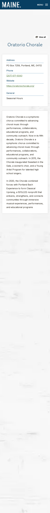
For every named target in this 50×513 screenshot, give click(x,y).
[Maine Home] (11, 5)
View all (42, 37)
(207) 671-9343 (14, 75)
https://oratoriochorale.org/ (20, 86)
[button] (25, 25)
